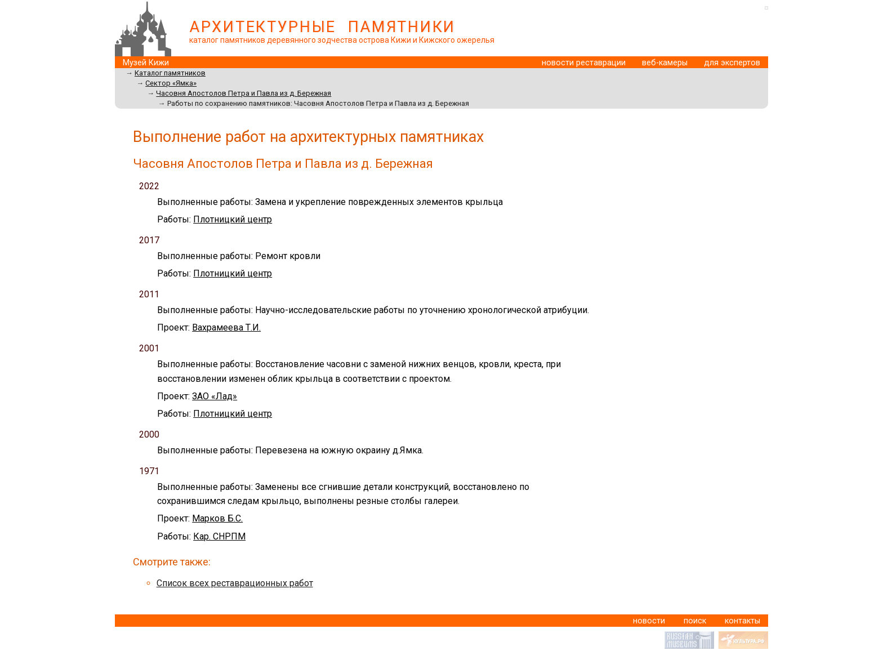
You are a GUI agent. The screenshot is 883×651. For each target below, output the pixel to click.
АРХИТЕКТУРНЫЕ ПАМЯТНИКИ (322, 27)
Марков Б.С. (217, 518)
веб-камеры (665, 63)
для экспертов (732, 63)
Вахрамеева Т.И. (226, 327)
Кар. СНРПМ (219, 536)
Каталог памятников (170, 73)
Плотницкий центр (232, 219)
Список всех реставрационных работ (235, 583)
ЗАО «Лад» (214, 396)
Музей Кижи (146, 63)
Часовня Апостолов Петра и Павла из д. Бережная (243, 93)
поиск (695, 621)
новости (649, 621)
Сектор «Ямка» (171, 83)
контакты (742, 621)
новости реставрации (584, 63)
